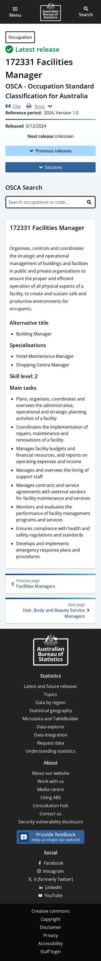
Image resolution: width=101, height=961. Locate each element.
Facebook (53, 863)
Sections (53, 167)
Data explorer (51, 727)
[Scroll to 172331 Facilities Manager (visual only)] (15, 237)
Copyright (51, 919)
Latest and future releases (50, 686)
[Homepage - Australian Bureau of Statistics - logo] (50, 12)
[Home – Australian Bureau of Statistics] (50, 650)
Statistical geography (50, 711)
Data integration (50, 735)
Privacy (50, 935)
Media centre (50, 789)
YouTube (53, 895)
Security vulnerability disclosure (50, 822)
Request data (50, 743)
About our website (50, 773)
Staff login (50, 952)
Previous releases (54, 151)
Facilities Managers (51, 583)
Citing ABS (50, 797)
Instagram (53, 871)
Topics (50, 694)
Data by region (50, 702)
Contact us (50, 814)
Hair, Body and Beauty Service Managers (50, 610)
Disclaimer (50, 927)
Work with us (50, 781)
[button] (15, 12)
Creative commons (51, 911)
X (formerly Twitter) (53, 879)
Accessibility (50, 943)
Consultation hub (50, 806)
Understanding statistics (50, 751)
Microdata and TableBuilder (50, 719)
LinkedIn (53, 887)
